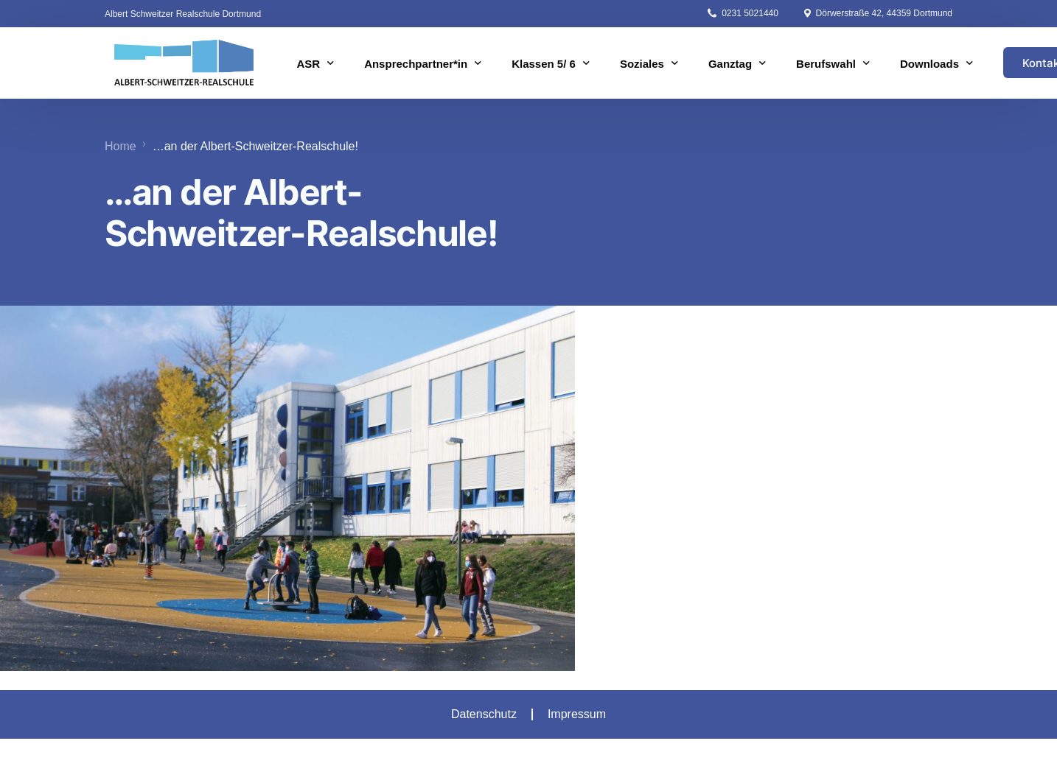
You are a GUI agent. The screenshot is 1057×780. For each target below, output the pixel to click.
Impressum (577, 714)
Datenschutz (484, 714)
